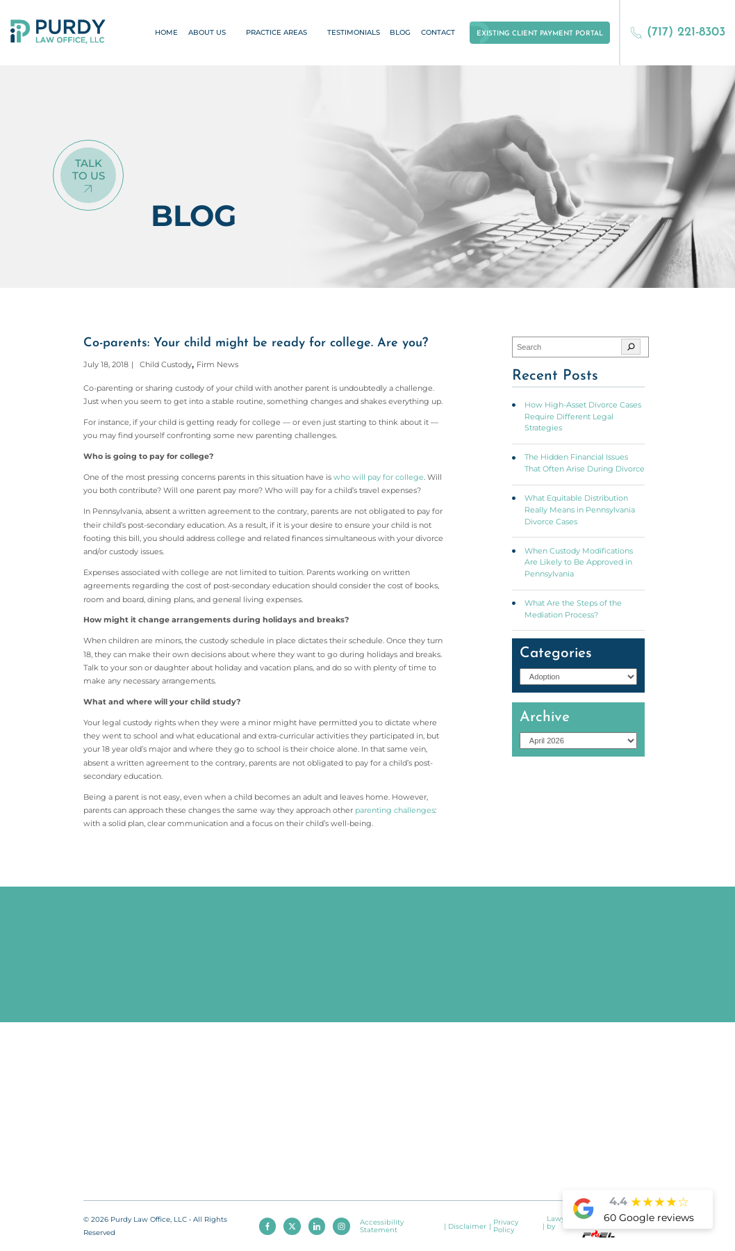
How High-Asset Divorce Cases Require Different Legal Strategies (583, 416)
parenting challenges (395, 810)
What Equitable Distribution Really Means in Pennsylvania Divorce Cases (580, 509)
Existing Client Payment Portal (540, 34)
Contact (438, 32)
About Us (207, 32)
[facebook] (267, 1226)
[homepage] (58, 32)
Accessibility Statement (382, 1226)
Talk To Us (88, 169)
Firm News (217, 364)
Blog (400, 32)
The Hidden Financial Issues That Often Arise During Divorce (585, 463)
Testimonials (353, 32)
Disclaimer (467, 1226)
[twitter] (291, 1226)
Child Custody (166, 364)
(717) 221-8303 (677, 32)
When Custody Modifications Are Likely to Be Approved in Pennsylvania (579, 562)
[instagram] (341, 1226)
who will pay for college (378, 477)
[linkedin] (316, 1226)
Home (166, 32)
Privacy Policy (505, 1226)
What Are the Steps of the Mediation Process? (573, 609)
